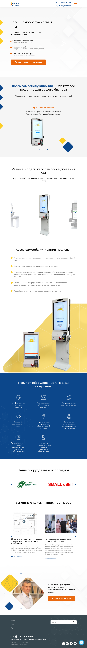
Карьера (14, 624)
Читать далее (16, 602)
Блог (12, 628)
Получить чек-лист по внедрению (28, 62)
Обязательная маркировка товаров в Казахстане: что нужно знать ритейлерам (26, 587)
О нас (13, 621)
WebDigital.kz (23, 644)
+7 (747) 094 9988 (63, 2)
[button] (12, 259)
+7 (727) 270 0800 (63, 6)
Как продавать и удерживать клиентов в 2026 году (58, 586)
